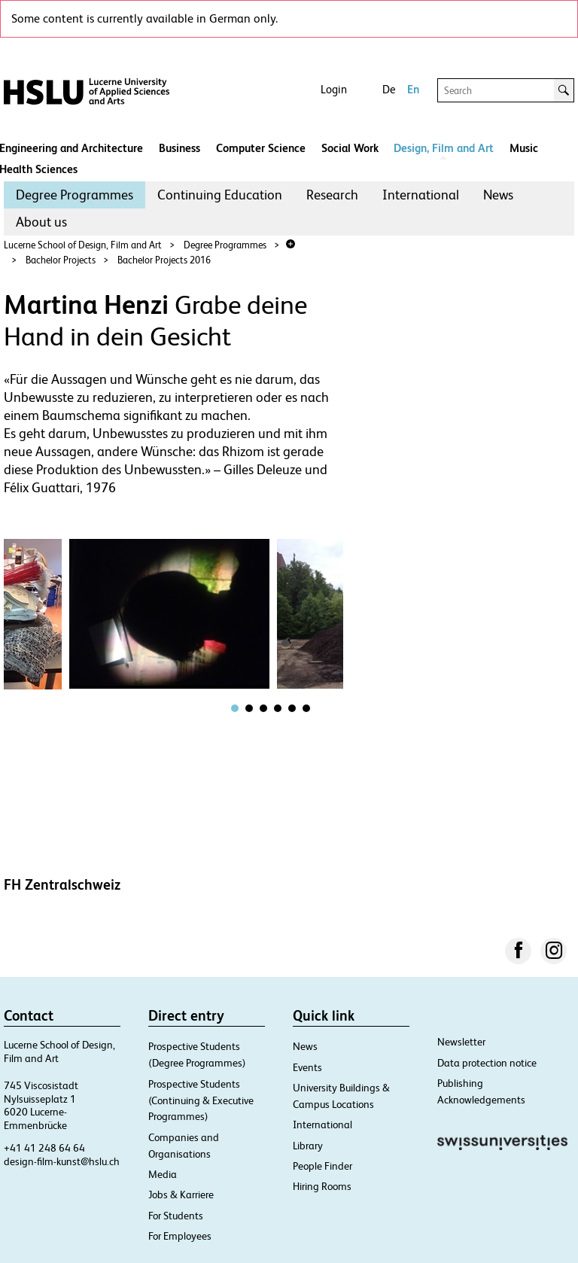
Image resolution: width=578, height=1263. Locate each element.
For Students (175, 1216)
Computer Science (261, 148)
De (388, 89)
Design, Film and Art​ (444, 148)
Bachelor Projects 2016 (164, 260)
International (420, 194)
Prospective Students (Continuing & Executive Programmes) (201, 1100)
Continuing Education (219, 194)
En (413, 89)
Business (179, 148)
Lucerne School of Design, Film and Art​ (83, 245)
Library (308, 1146)
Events (307, 1067)
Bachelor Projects (61, 260)
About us (41, 222)
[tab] (235, 708)
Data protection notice (487, 1063)
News (498, 194)
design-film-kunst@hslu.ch (62, 1161)
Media (162, 1174)
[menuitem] (74, 194)
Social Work (350, 148)
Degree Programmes (74, 194)
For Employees (179, 1236)
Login (334, 89)
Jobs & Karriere (181, 1194)
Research (332, 194)
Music (524, 148)
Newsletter (461, 1042)
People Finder (322, 1166)
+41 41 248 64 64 (44, 1148)
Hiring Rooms (322, 1186)
